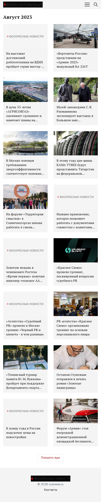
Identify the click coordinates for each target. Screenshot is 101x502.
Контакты (50, 490)
